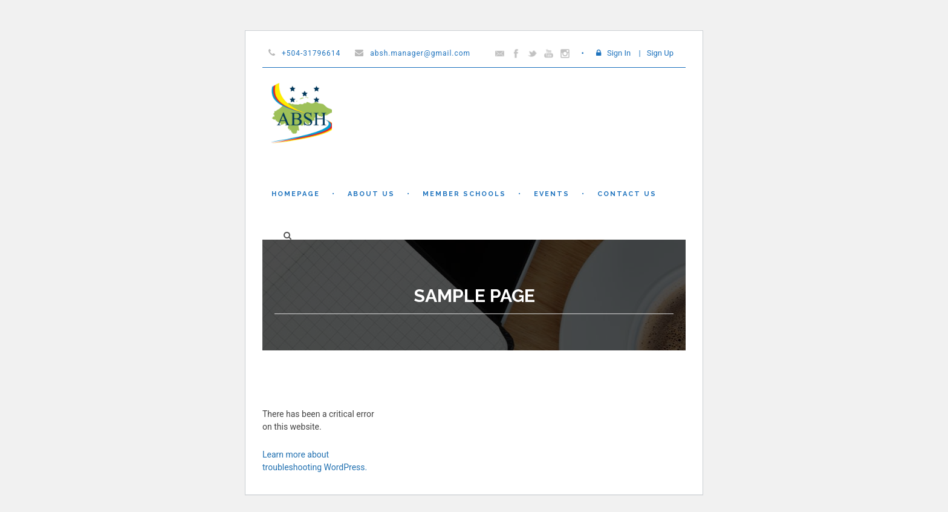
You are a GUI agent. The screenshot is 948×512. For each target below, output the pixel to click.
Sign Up (660, 52)
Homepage (295, 194)
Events (552, 194)
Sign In (619, 52)
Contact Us (627, 194)
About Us (371, 194)
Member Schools (464, 194)
